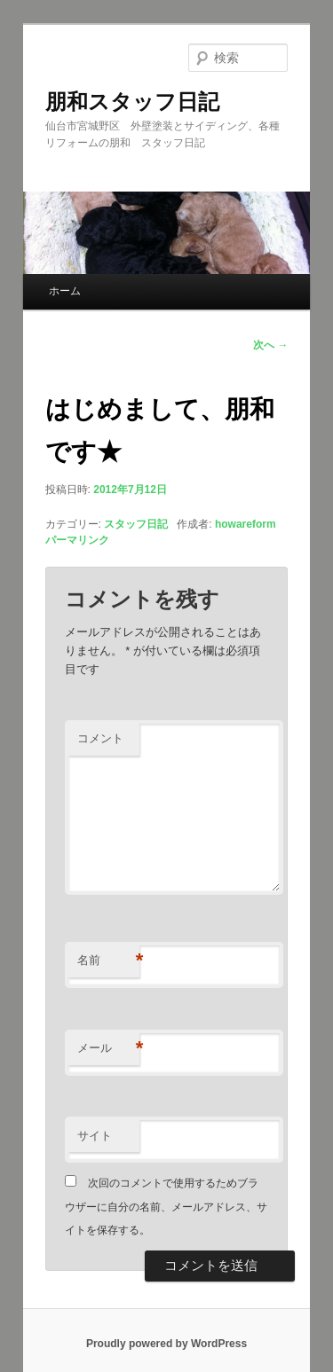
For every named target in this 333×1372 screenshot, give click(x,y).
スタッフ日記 (136, 524)
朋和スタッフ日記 (132, 102)
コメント (100, 738)
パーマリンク (77, 540)
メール (108, 1049)
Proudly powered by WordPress (166, 1343)
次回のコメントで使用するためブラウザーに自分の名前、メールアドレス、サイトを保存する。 (166, 1206)
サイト (94, 1135)
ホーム (65, 291)
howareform (245, 524)
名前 (108, 961)
